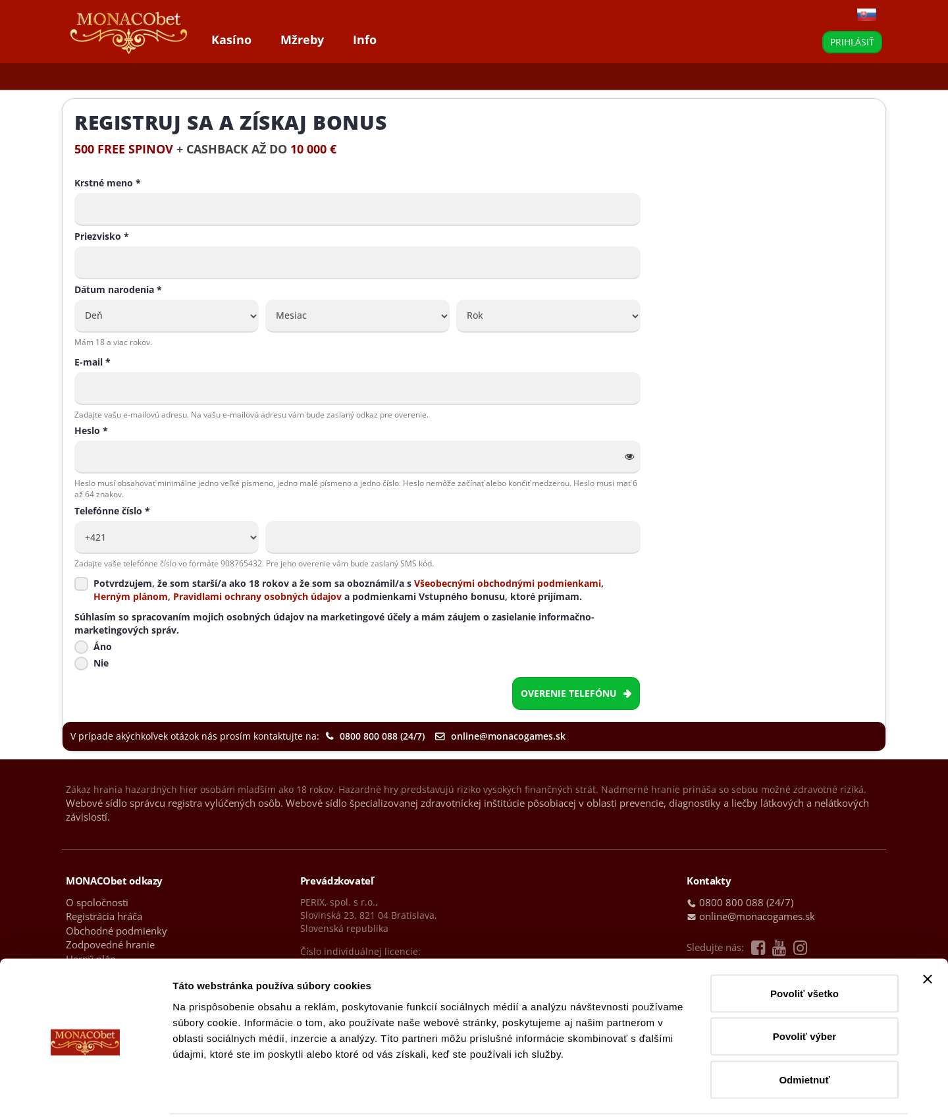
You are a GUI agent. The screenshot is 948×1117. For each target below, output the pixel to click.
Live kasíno (139, 76)
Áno (102, 646)
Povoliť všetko (804, 944)
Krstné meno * (107, 183)
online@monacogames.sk (500, 736)
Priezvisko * (101, 236)
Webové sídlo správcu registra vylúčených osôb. (174, 802)
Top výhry (263, 76)
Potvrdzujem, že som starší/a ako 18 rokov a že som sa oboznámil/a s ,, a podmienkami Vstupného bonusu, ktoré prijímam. (348, 590)
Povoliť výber (804, 987)
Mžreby (302, 39)
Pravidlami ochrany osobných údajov (256, 596)
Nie (101, 663)
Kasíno (231, 39)
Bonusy (203, 76)
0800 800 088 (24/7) (375, 736)
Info (365, 39)
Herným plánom (130, 596)
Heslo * (91, 430)
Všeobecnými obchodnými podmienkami (507, 583)
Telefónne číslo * (112, 510)
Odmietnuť (804, 1030)
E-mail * (92, 362)
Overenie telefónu (576, 693)
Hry (84, 76)
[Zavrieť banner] (927, 930)
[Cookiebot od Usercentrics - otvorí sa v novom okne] (85, 1091)
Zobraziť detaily (687, 1091)
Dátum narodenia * (118, 289)
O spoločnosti (97, 902)
